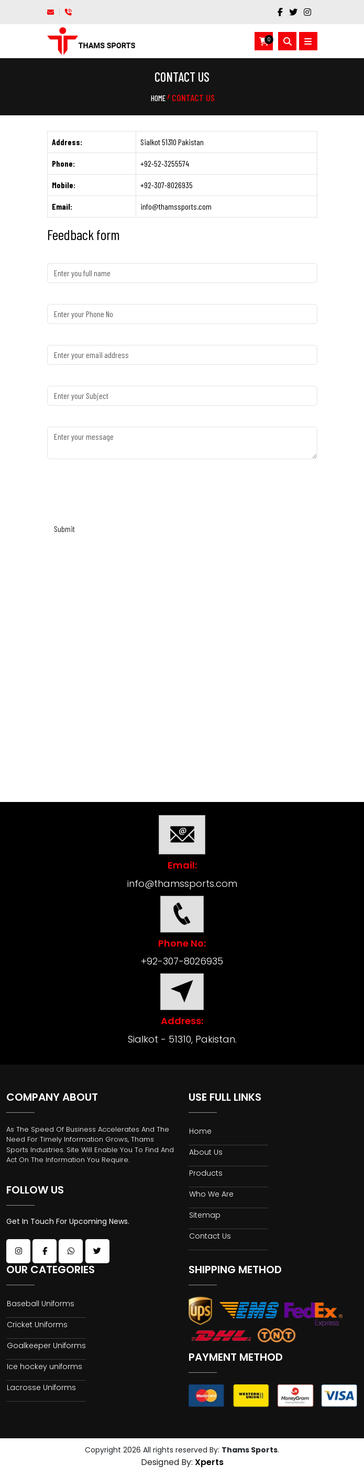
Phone (56, 297)
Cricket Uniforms (37, 1324)
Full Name (61, 257)
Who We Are (211, 1194)
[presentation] (126, 493)
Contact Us (210, 1236)
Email (55, 338)
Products (206, 1173)
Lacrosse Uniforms (41, 1397)
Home (158, 98)
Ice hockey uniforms (44, 1376)
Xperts (209, 1462)
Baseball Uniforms (40, 1303)
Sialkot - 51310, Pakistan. (182, 1039)
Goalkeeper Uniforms (28, 1349)
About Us (206, 1152)
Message (60, 420)
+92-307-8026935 (182, 961)
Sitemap (205, 1215)
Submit (64, 529)
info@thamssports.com (182, 883)
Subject (58, 379)
